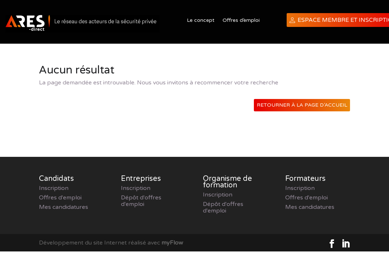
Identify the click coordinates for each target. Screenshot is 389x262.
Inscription (53, 188)
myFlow (172, 242)
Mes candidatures (63, 207)
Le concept (201, 20)
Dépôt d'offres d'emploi (141, 201)
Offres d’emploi (241, 20)
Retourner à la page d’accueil (302, 105)
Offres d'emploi (60, 197)
